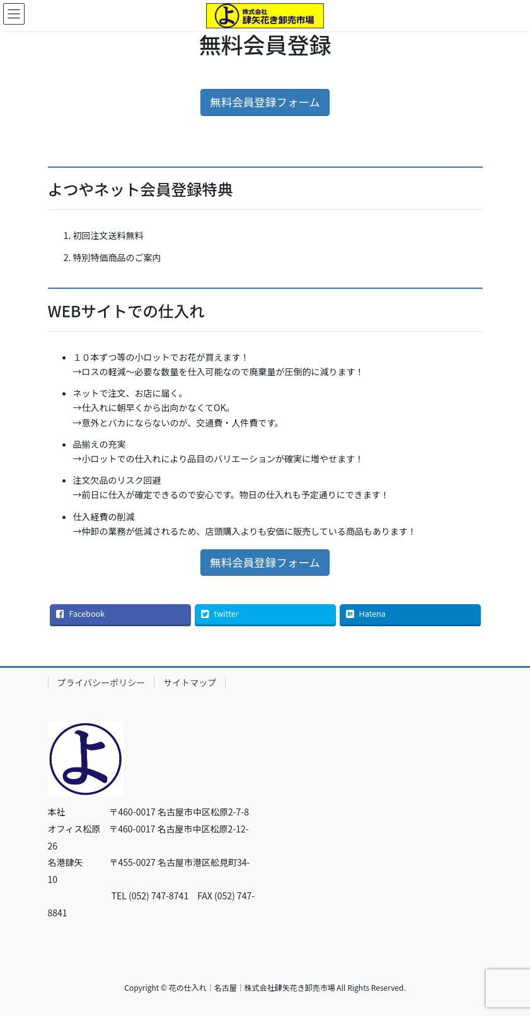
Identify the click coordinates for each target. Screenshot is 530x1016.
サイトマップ (189, 682)
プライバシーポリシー (101, 682)
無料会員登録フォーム (265, 102)
